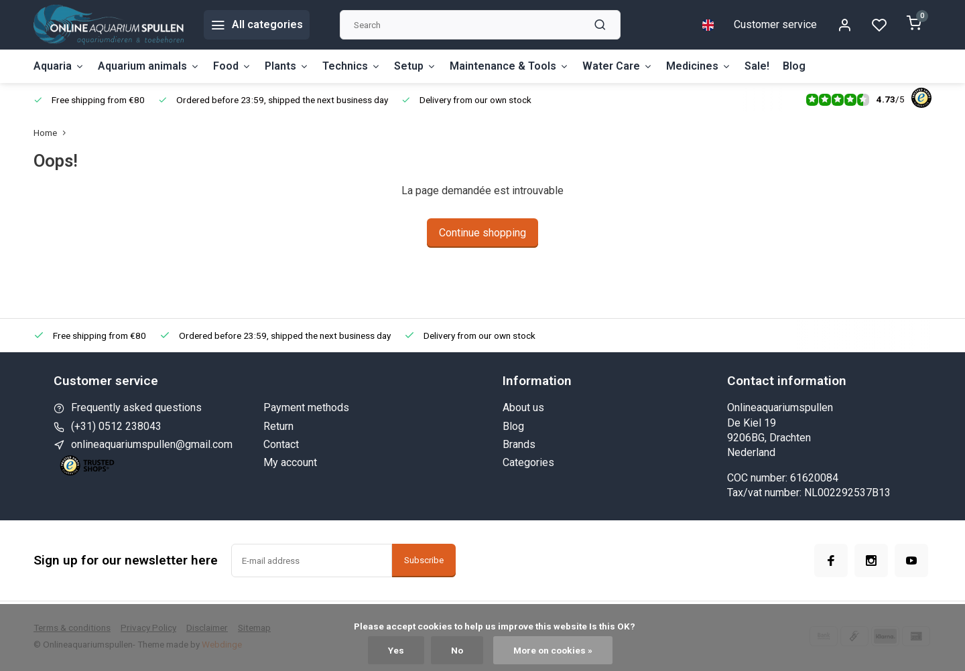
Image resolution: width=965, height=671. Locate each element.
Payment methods (306, 407)
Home (53, 132)
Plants (287, 66)
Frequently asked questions (136, 407)
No (457, 650)
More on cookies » (552, 650)
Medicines (698, 66)
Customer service (775, 24)
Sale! (757, 66)
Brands (519, 444)
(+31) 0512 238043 (116, 426)
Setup (415, 66)
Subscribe (424, 560)
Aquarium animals (149, 66)
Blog (794, 66)
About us (523, 407)
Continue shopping (482, 232)
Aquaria (59, 66)
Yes (396, 650)
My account (290, 462)
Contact (281, 444)
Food (232, 66)
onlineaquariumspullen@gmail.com (152, 444)
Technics (351, 66)
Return (278, 426)
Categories (528, 462)
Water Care (617, 66)
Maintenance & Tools (509, 66)
